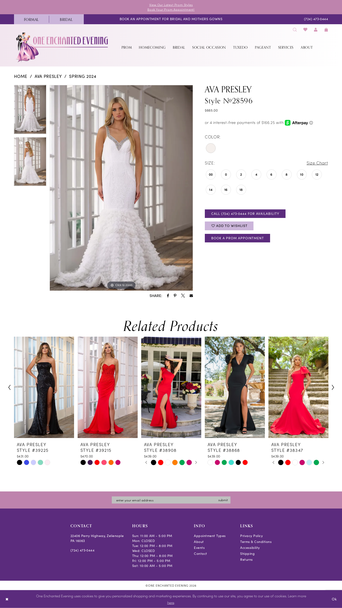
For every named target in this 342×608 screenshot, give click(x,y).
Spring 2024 (82, 76)
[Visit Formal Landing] (31, 19)
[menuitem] (31, 19)
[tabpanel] (30, 111)
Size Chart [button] (317, 163)
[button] (316, 29)
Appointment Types (210, 535)
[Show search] (295, 29)
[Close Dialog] (7, 599)
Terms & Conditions (256, 541)
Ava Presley (48, 76)
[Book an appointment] (170, 19)
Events (199, 547)
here (170, 602)
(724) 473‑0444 (82, 550)
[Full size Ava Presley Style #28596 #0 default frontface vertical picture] (121, 188)
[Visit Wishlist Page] (305, 29)
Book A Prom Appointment (237, 238)
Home (21, 76)
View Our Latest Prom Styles (171, 4)
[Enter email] (171, 500)
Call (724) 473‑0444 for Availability (245, 213)
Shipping (247, 553)
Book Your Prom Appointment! (171, 9)
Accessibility (250, 547)
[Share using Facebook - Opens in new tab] (168, 295)
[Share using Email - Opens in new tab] (191, 295)
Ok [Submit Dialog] (334, 599)
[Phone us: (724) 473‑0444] (316, 19)
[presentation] (44, 387)
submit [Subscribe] (223, 500)
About (199, 541)
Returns (246, 559)
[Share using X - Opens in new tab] (183, 295)
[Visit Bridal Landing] (66, 19)
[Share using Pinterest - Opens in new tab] (175, 295)
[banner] (62, 47)
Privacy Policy (251, 535)
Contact (200, 553)
